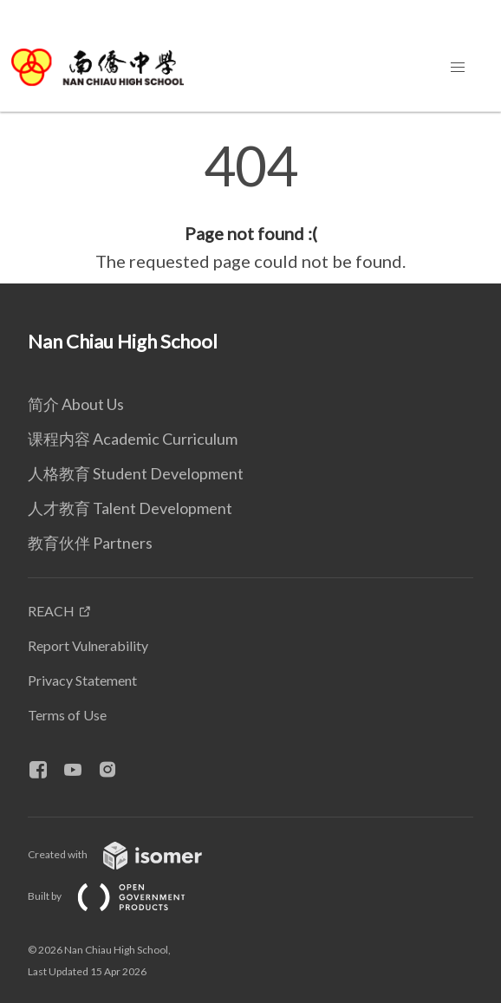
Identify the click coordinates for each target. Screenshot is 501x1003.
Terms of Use (67, 715)
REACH (51, 610)
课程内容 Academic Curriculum (132, 438)
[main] (250, 206)
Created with (129, 854)
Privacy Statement (82, 680)
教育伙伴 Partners (90, 542)
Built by (120, 895)
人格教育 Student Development (136, 473)
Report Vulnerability (88, 645)
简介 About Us (76, 404)
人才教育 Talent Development (130, 508)
